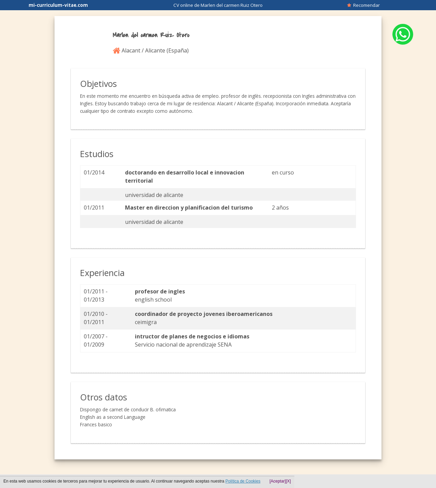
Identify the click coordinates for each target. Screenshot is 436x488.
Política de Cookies (243, 481)
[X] (288, 481)
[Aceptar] (277, 481)
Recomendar (363, 5)
